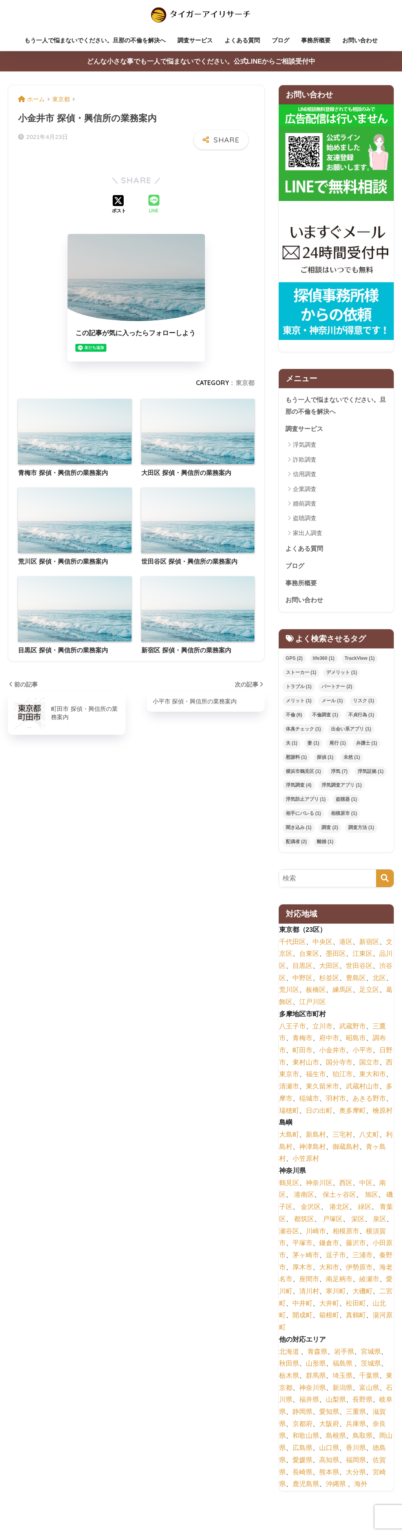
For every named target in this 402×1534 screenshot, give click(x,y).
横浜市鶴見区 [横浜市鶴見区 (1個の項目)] (303, 774)
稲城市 (309, 1101)
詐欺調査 (304, 460)
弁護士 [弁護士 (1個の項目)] (366, 746)
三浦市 (363, 1258)
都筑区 (304, 1221)
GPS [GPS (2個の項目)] (294, 661)
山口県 (329, 1450)
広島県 (302, 1450)
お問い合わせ (360, 40)
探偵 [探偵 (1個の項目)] (325, 760)
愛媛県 (302, 1462)
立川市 (322, 1029)
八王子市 (292, 1029)
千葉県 (369, 1378)
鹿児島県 (305, 1486)
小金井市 (332, 1053)
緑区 (364, 1209)
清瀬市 (289, 1089)
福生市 (316, 1077)
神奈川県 (312, 1390)
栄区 (358, 1221)
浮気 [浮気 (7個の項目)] (339, 774)
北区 (379, 980)
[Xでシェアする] (119, 203)
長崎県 (302, 1475)
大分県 (356, 1475)
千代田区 (292, 944)
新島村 (316, 1137)
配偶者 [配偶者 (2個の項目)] (296, 844)
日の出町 (319, 1113)
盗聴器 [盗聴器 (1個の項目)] (346, 802)
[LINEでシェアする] (153, 203)
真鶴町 (356, 1318)
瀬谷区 (289, 1234)
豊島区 (356, 980)
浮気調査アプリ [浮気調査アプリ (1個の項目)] (342, 788)
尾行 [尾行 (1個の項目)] (337, 746)
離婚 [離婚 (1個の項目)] (325, 844)
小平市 (363, 1053)
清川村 (309, 1294)
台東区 (309, 956)
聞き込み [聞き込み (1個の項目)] (299, 830)
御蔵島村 (346, 1149)
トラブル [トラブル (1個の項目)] (299, 689)
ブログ (280, 40)
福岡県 (356, 1462)
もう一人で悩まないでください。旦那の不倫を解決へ (95, 40)
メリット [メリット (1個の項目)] (299, 703)
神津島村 (312, 1149)
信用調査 (304, 475)
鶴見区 (289, 1185)
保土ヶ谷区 (339, 1197)
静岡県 (302, 1414)
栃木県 (289, 1378)
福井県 (309, 1402)
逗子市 (336, 1258)
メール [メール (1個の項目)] (332, 703)
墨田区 (336, 956)
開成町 (302, 1318)
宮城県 (371, 1354)
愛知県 (329, 1414)
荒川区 (289, 992)
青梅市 (302, 1041)
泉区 (379, 1221)
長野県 (363, 1402)
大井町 (329, 1306)
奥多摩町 (352, 1113)
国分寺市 (339, 1065)
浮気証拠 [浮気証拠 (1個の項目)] (371, 774)
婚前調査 (304, 504)
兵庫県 (356, 1426)
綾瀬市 (369, 1282)
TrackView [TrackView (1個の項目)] (360, 661)
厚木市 (302, 1270)
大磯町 (363, 1294)
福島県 (343, 1366)
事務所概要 (316, 40)
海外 (360, 1486)
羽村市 (336, 1101)
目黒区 (302, 968)
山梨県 (336, 1402)
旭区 (371, 1197)
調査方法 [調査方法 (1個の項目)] (361, 830)
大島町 (289, 1137)
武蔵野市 (352, 1029)
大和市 (329, 1270)
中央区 (322, 944)
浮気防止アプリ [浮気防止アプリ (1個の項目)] (306, 802)
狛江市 (343, 1077)
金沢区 (311, 1209)
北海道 (289, 1354)
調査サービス (195, 40)
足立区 (369, 992)
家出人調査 (307, 534)
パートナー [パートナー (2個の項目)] (337, 689)
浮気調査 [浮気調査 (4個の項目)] (299, 788)
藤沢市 (356, 1245)
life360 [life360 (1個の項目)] (323, 661)
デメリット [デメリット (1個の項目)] (341, 675)
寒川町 (336, 1294)
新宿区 (369, 944)
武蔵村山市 (362, 1089)
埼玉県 (343, 1378)
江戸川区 (312, 1004)
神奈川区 (319, 1185)
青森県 (317, 1354)
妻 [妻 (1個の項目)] (313, 746)
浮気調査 (304, 445)
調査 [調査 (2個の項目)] (330, 830)
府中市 (329, 1041)
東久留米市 (322, 1089)
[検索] (385, 881)
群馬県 (316, 1378)
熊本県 (329, 1475)
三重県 (356, 1414)
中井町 (302, 1306)
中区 (366, 1185)
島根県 (336, 1438)
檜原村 (383, 1113)
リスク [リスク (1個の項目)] (363, 703)
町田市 (302, 1053)
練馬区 (343, 992)
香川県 (356, 1450)
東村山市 (305, 1065)
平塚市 (302, 1245)
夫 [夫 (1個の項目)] (292, 746)
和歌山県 (305, 1438)
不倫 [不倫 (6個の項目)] (294, 717)
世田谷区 (359, 968)
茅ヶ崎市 (305, 1258)
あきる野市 (369, 1101)
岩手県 (344, 1354)
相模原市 (346, 1234)
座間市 (309, 1282)
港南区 (304, 1197)
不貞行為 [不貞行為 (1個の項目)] (361, 717)
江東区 (363, 956)
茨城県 (371, 1366)
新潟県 (343, 1390)
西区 (346, 1185)
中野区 (302, 980)
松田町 (356, 1306)
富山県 (369, 1390)
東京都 (245, 381)
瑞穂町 (289, 1113)
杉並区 (329, 980)
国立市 (369, 1065)
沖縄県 (336, 1486)
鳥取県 (363, 1438)
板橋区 (316, 992)
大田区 (329, 968)
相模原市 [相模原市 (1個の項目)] (344, 816)
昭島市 (356, 1041)
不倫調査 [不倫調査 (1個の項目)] (325, 717)
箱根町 (329, 1318)
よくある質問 (242, 40)
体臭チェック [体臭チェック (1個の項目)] (303, 731)
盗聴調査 (304, 519)
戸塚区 (333, 1221)
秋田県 (289, 1366)
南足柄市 (339, 1282)
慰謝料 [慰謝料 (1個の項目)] (296, 760)
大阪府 (329, 1426)
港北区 (339, 1209)
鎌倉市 (329, 1245)
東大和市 (372, 1077)
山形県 (316, 1366)
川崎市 (316, 1234)
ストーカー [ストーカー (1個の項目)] (301, 675)
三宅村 (343, 1137)
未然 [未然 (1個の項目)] (352, 760)
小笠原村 (305, 1161)
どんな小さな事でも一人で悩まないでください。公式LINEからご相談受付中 (201, 61)
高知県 (329, 1462)
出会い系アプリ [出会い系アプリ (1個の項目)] (351, 731)
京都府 (302, 1426)
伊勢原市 (359, 1270)
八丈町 (369, 1137)
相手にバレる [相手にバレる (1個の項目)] (303, 816)
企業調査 (304, 490)
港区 (346, 944)
